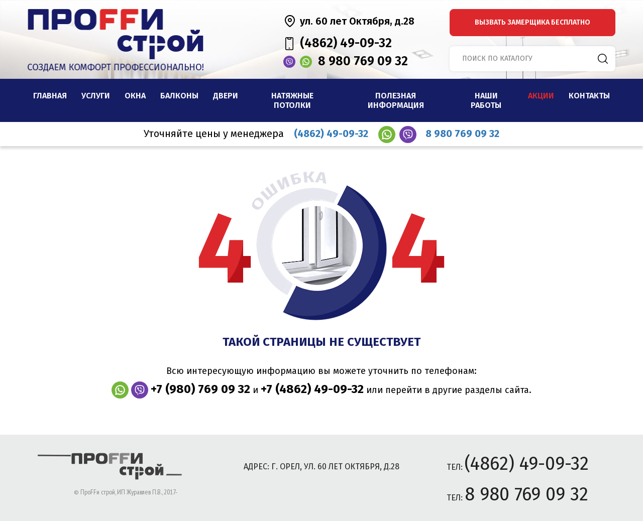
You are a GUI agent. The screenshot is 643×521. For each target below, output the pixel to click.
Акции (541, 95)
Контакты (589, 95)
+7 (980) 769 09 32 (200, 389)
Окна (135, 95)
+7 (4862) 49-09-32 (312, 389)
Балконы (179, 95)
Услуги (95, 95)
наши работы (486, 100)
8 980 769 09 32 (363, 61)
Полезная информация (396, 100)
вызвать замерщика (532, 22)
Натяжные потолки (292, 100)
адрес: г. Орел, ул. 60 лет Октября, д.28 (321, 466)
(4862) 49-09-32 (346, 43)
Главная (50, 95)
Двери (225, 95)
